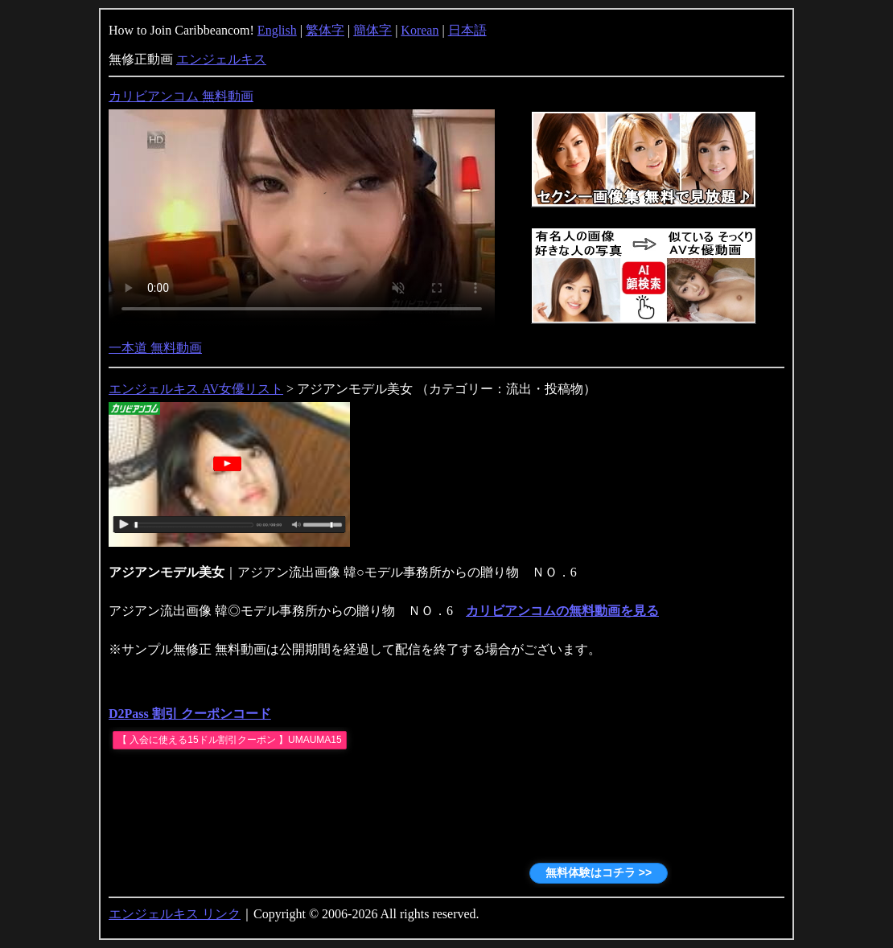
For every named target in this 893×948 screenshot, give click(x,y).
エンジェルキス (221, 59)
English (277, 30)
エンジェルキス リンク (175, 914)
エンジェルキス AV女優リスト (196, 389)
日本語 (467, 30)
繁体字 (325, 30)
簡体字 (372, 30)
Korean (419, 30)
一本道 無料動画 (155, 348)
